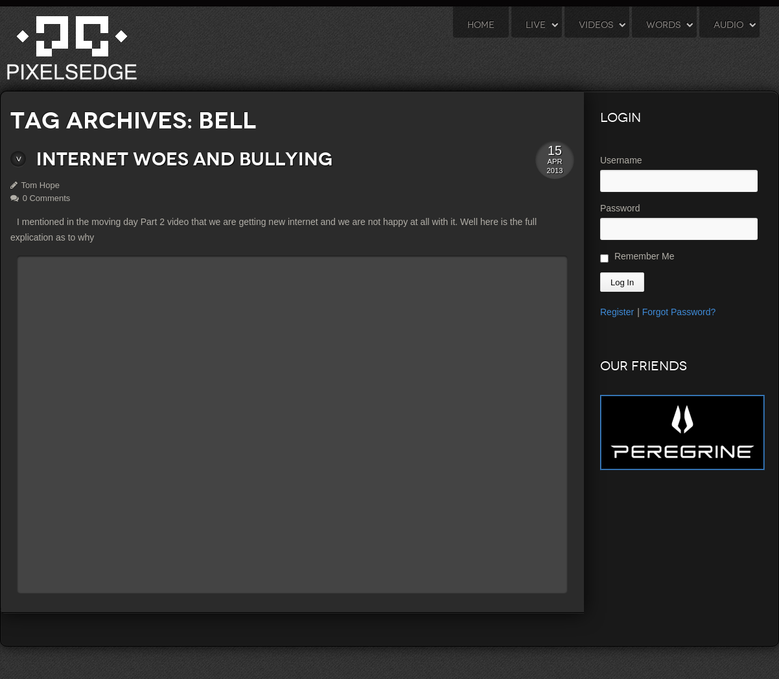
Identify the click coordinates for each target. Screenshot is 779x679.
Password (620, 208)
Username (621, 160)
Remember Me (637, 257)
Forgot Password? (679, 312)
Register (617, 312)
